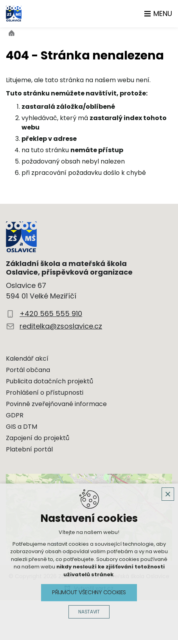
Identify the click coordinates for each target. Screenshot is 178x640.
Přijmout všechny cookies (89, 592)
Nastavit (88, 612)
